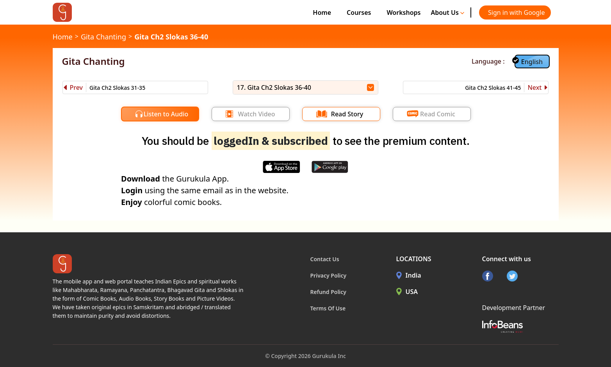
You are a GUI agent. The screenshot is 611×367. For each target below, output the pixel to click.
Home (322, 12)
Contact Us (324, 259)
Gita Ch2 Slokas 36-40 (171, 36)
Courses (359, 12)
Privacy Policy (328, 275)
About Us (447, 12)
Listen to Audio (166, 114)
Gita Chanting (103, 36)
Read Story (347, 114)
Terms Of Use (328, 308)
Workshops (403, 12)
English (532, 61)
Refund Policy (328, 292)
